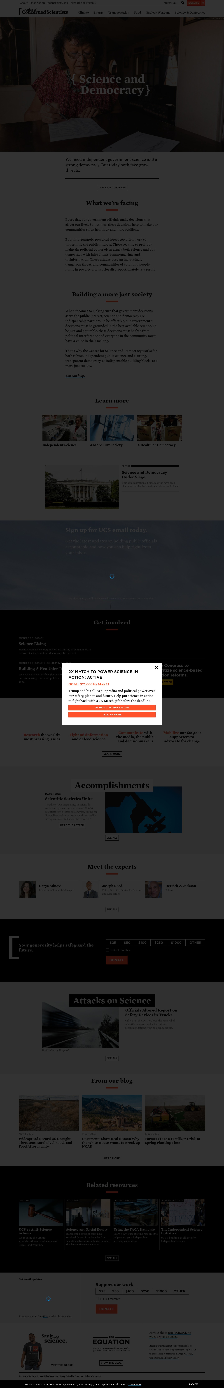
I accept (193, 1384)
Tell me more (112, 714)
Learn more (135, 1384)
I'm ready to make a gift (112, 707)
